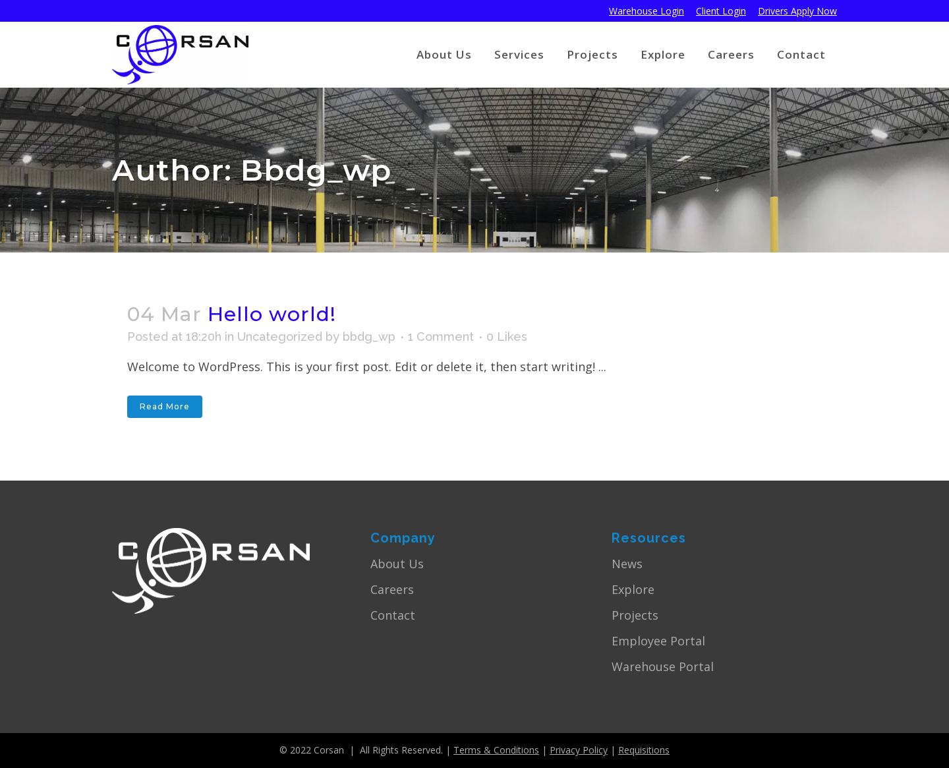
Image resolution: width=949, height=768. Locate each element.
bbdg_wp (369, 336)
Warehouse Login (646, 11)
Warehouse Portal (663, 666)
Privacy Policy (579, 750)
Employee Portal (658, 641)
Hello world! (272, 314)
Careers (392, 589)
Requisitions (644, 750)
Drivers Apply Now (797, 11)
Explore (633, 589)
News (627, 563)
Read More (165, 406)
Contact (392, 615)
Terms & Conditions (496, 750)
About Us (397, 563)
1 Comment (441, 336)
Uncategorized (279, 336)
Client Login (721, 11)
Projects (635, 615)
